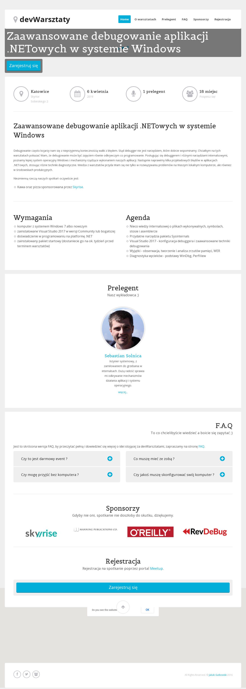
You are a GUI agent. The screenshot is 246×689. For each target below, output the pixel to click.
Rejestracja (222, 19)
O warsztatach (145, 19)
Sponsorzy (201, 19)
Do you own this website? (105, 611)
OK (147, 610)
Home (124, 19)
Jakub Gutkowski (218, 675)
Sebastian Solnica (123, 355)
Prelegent (169, 19)
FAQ (185, 19)
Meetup (156, 568)
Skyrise (78, 187)
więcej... (123, 392)
